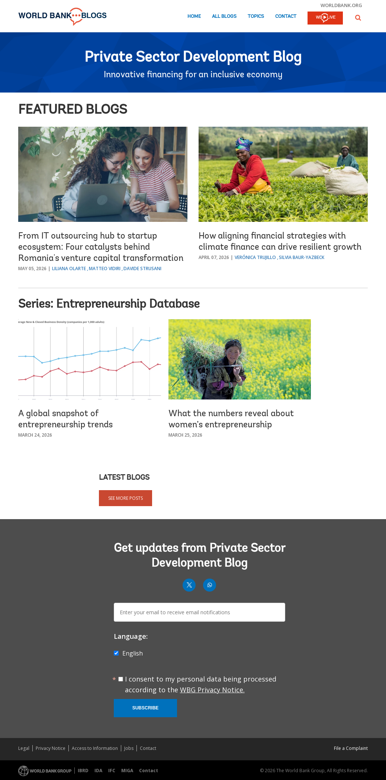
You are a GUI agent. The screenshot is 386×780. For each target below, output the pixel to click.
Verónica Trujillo (255, 257)
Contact (285, 16)
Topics (256, 16)
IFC (111, 770)
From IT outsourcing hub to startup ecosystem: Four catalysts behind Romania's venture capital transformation (100, 247)
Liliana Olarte (69, 268)
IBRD (83, 770)
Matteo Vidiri (104, 268)
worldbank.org (341, 5)
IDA (98, 770)
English (132, 653)
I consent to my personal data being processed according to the (200, 684)
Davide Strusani (142, 268)
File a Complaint (351, 748)
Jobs (129, 748)
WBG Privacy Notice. (212, 689)
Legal (23, 748)
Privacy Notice (50, 748)
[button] (358, 17)
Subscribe (145, 708)
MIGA (127, 770)
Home (194, 16)
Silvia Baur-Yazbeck (301, 257)
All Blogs (224, 16)
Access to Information (95, 748)
